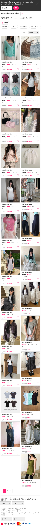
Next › (9, 491)
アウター (4, 26)
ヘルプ (34, 499)
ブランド (14, 498)
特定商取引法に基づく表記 (17, 499)
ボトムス (33, 26)
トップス (13, 26)
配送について (4, 499)
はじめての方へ (5, 498)
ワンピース (23, 26)
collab (28, 499)
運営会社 (3, 501)
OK (16, 8)
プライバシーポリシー (31, 498)
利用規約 (20, 498)
